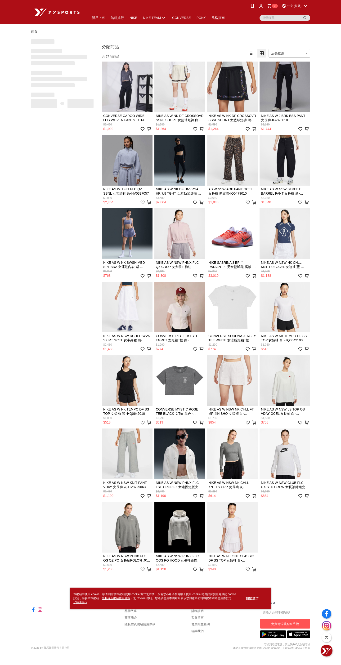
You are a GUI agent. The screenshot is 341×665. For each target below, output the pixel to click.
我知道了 (252, 598)
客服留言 (197, 617)
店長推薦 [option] (277, 53)
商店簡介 (131, 617)
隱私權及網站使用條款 (140, 624)
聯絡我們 (197, 631)
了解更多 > (80, 602)
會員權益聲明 (200, 624)
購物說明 (197, 611)
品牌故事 (131, 611)
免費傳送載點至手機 (285, 624)
